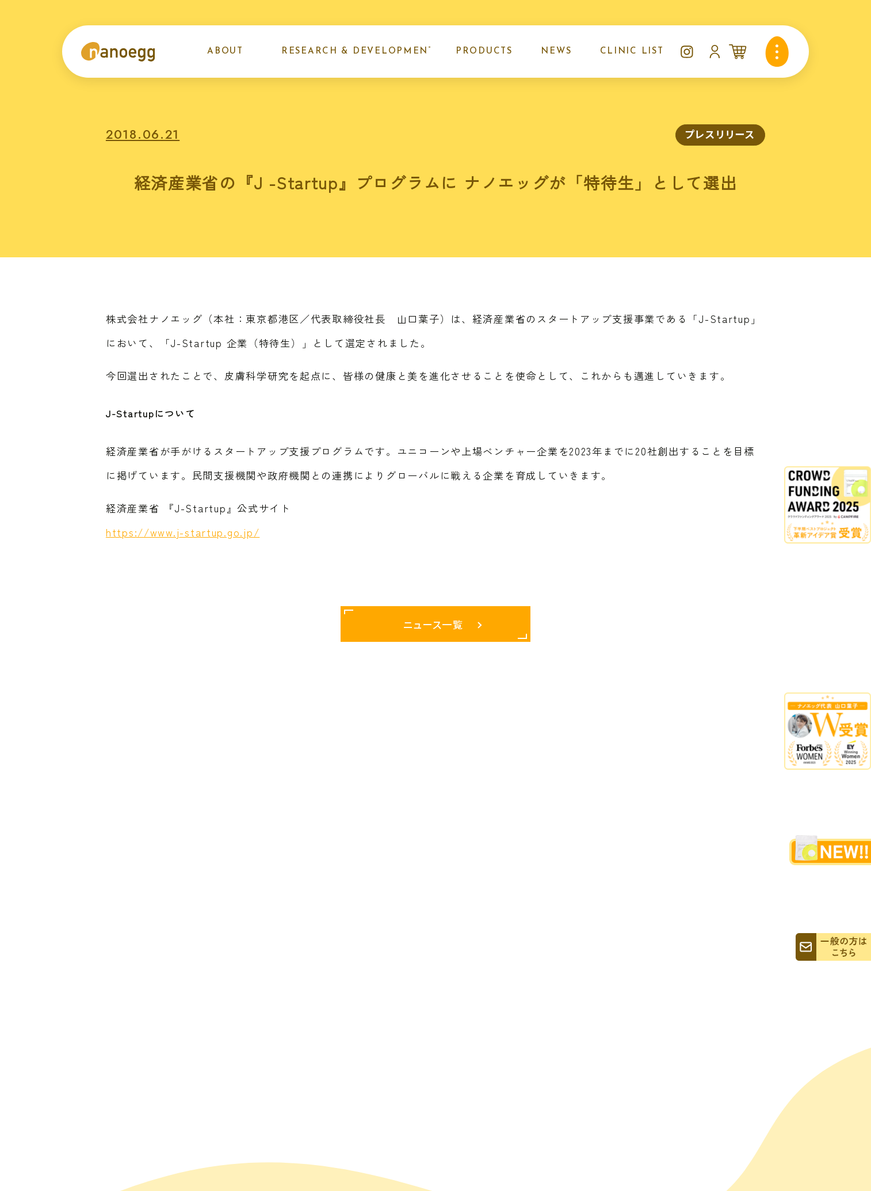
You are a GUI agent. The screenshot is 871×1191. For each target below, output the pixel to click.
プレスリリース (720, 134)
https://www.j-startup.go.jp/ (182, 532)
